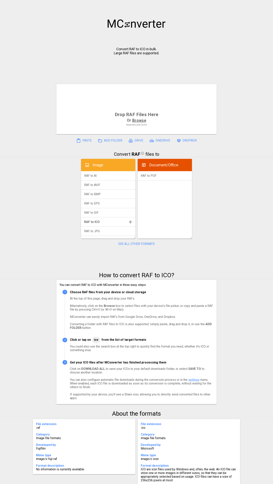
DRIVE (135, 140)
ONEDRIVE (159, 140)
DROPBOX (186, 140)
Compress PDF (127, 479)
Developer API (167, 479)
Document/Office (163, 165)
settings (193, 380)
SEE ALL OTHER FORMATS (136, 244)
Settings (88, 479)
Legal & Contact (196, 479)
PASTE (84, 140)
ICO (96, 340)
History (70, 479)
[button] (266, 5)
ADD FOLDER (110, 140)
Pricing (106, 479)
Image (98, 165)
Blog (148, 479)
